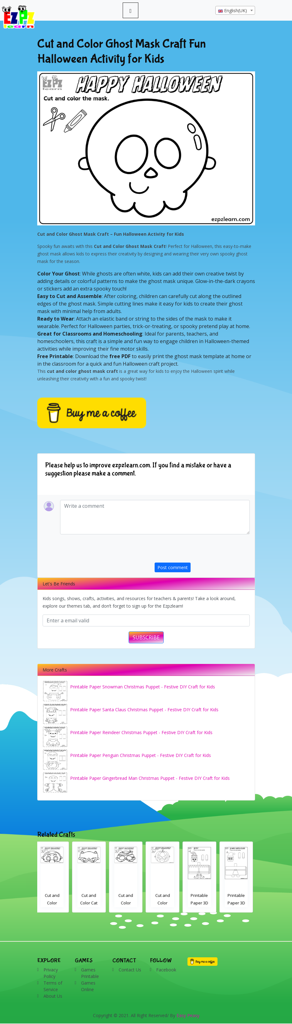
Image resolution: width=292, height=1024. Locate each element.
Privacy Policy (51, 973)
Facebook (166, 970)
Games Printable (90, 973)
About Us (53, 996)
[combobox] (235, 10)
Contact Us (130, 970)
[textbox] (235, 10)
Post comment (172, 567)
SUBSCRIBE (146, 637)
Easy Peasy (188, 1015)
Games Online (88, 986)
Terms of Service (53, 986)
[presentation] (202, 550)
